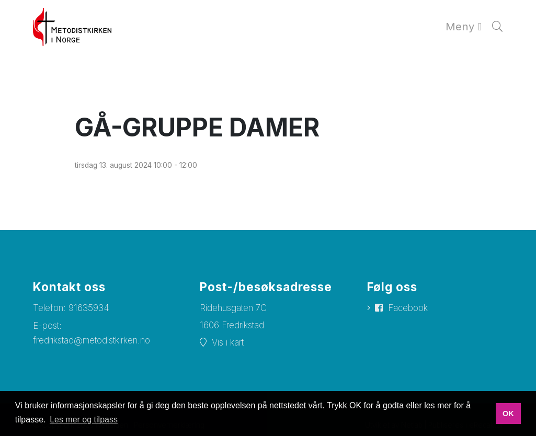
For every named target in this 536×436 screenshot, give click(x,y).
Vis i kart (228, 342)
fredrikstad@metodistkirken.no (91, 340)
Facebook (408, 308)
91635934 (89, 308)
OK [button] (508, 413)
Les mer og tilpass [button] (84, 419)
